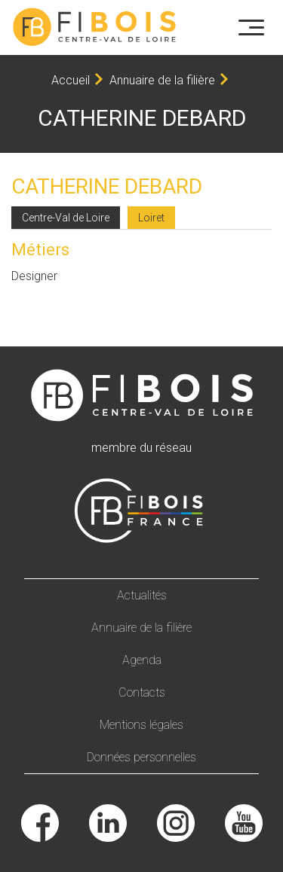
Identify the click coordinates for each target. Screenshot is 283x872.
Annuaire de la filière (162, 80)
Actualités (142, 595)
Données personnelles (141, 757)
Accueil (70, 80)
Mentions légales (141, 725)
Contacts (141, 692)
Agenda (141, 660)
